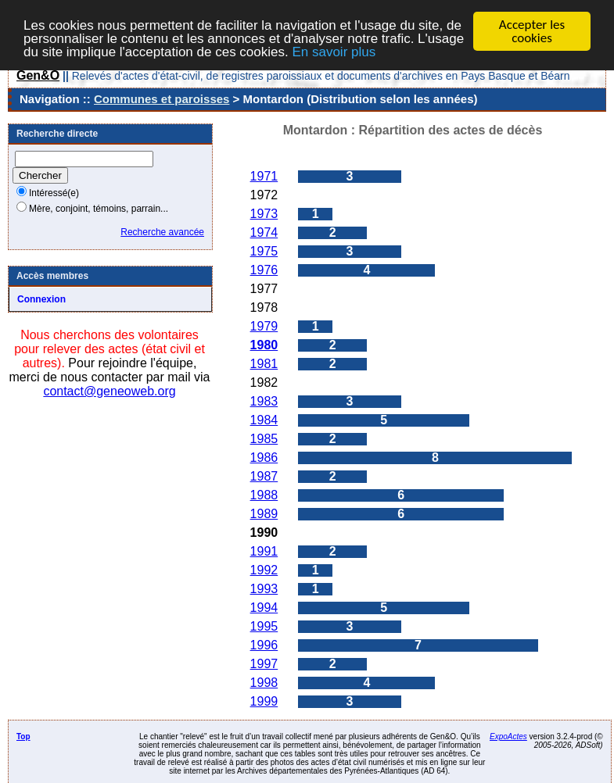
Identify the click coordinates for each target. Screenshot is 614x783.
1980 (264, 345)
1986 (264, 457)
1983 (264, 401)
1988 (264, 495)
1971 (264, 176)
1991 (264, 551)
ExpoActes (508, 736)
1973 (264, 213)
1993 (264, 588)
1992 (264, 570)
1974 (264, 232)
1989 (264, 513)
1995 (264, 626)
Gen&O (37, 75)
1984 (264, 420)
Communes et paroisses (161, 98)
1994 (264, 607)
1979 (264, 326)
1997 (264, 663)
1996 (264, 645)
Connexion (41, 299)
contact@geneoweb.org (109, 391)
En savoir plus (333, 51)
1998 (264, 682)
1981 (264, 363)
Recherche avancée (162, 232)
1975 (264, 251)
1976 (264, 270)
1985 (264, 438)
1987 (264, 476)
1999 (264, 701)
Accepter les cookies (532, 31)
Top (23, 736)
